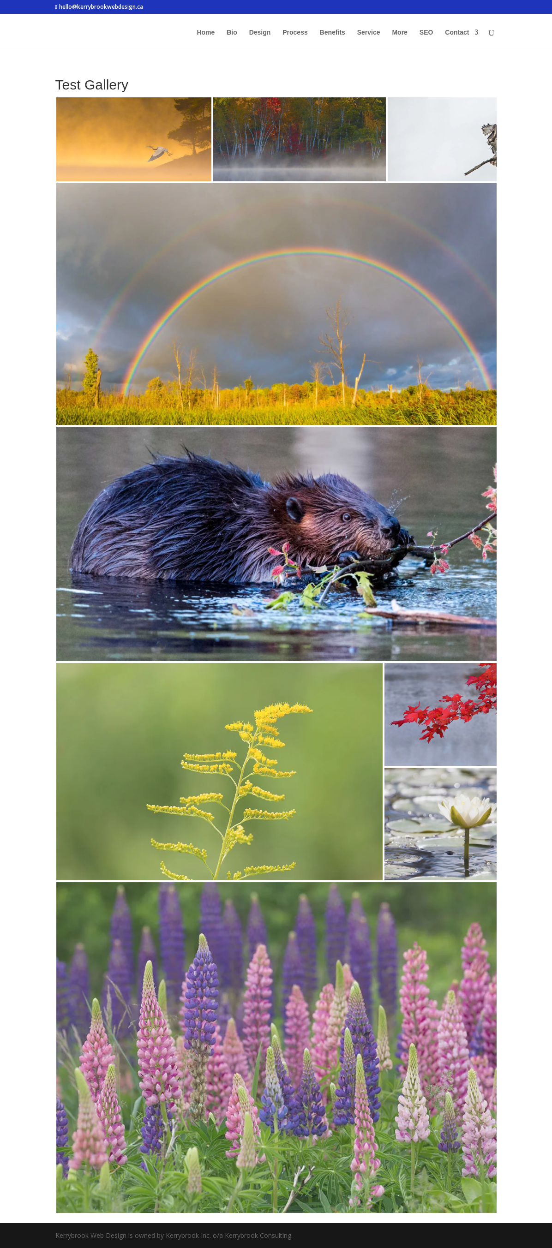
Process (294, 32)
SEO (426, 32)
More (399, 32)
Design (260, 32)
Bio (232, 32)
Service (368, 32)
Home (206, 32)
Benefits (332, 32)
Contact (457, 32)
